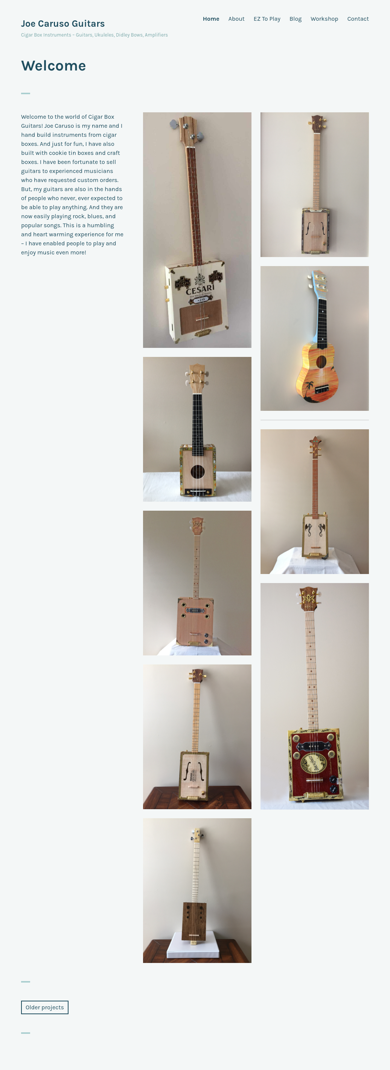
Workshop (324, 18)
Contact (358, 18)
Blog (295, 18)
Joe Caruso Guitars (63, 23)
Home (211, 18)
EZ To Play (267, 18)
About (237, 18)
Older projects (45, 1007)
